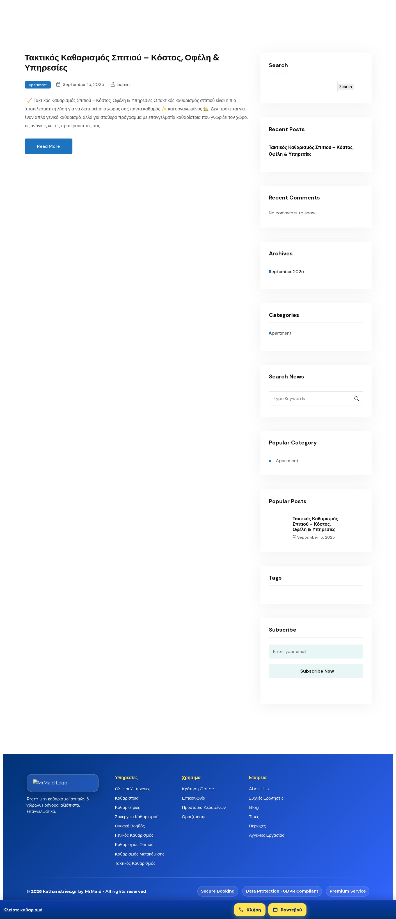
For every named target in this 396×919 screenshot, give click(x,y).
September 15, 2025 (80, 84)
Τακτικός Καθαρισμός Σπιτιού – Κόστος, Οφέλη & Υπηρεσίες (122, 62)
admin (120, 84)
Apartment (38, 85)
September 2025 (286, 271)
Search (278, 65)
